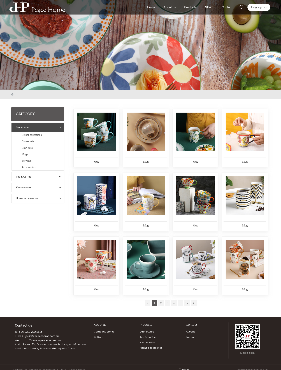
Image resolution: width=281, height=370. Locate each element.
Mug (96, 161)
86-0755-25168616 (31, 332)
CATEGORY (25, 114)
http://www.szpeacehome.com (42, 340)
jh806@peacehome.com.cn (42, 336)
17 (186, 303)
